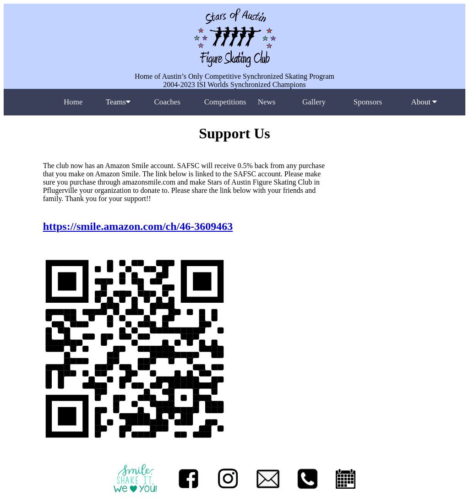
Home (73, 102)
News (267, 102)
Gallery (314, 102)
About (424, 102)
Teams (118, 102)
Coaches (167, 102)
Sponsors (368, 102)
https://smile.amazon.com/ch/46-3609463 (138, 226)
